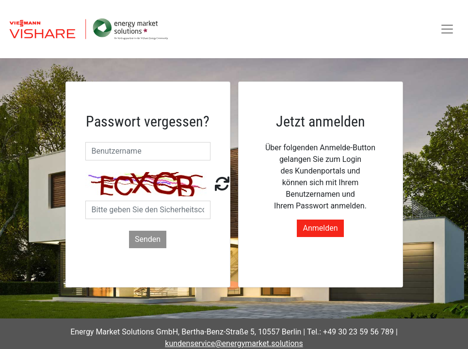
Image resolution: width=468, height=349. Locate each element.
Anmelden (320, 228)
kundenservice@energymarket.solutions (234, 343)
